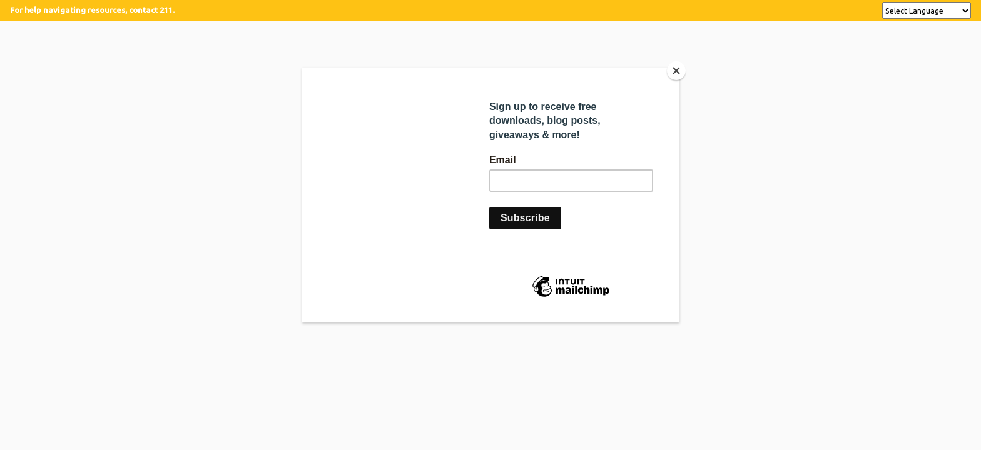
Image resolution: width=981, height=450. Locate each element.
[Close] (676, 70)
